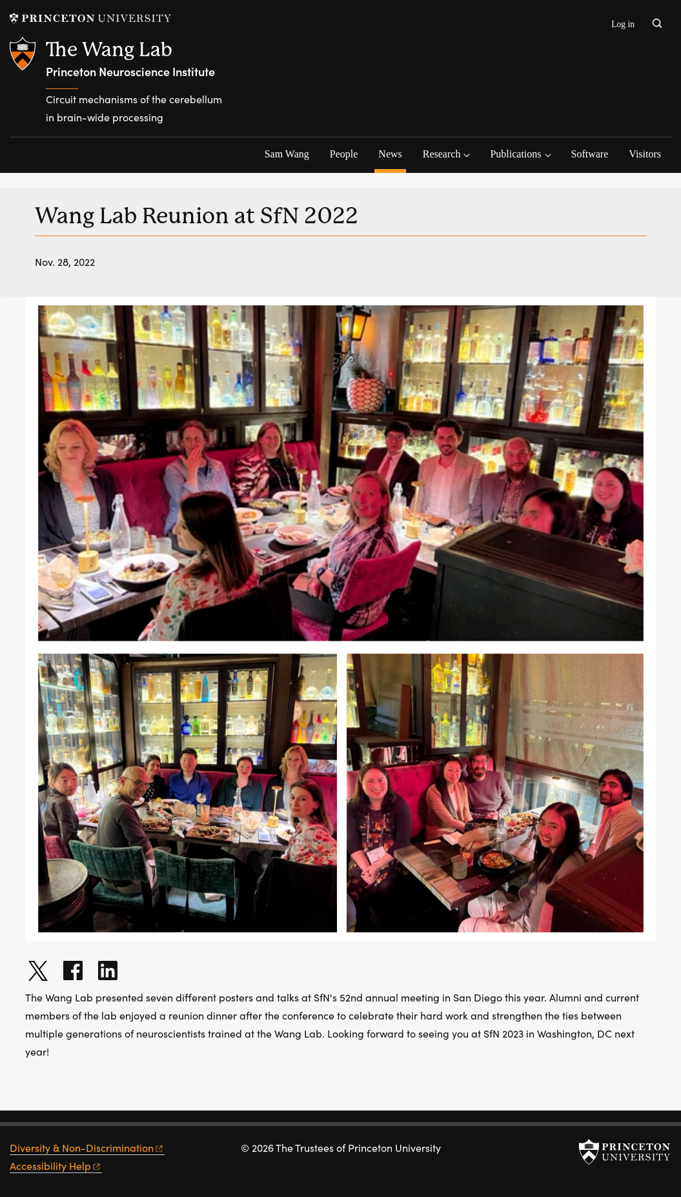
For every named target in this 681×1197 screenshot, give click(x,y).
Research (442, 153)
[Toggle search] (657, 23)
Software (590, 153)
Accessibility (56, 1165)
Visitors (645, 153)
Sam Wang (287, 153)
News (391, 152)
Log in (623, 24)
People (344, 153)
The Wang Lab (109, 49)
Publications (515, 153)
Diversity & (87, 1147)
